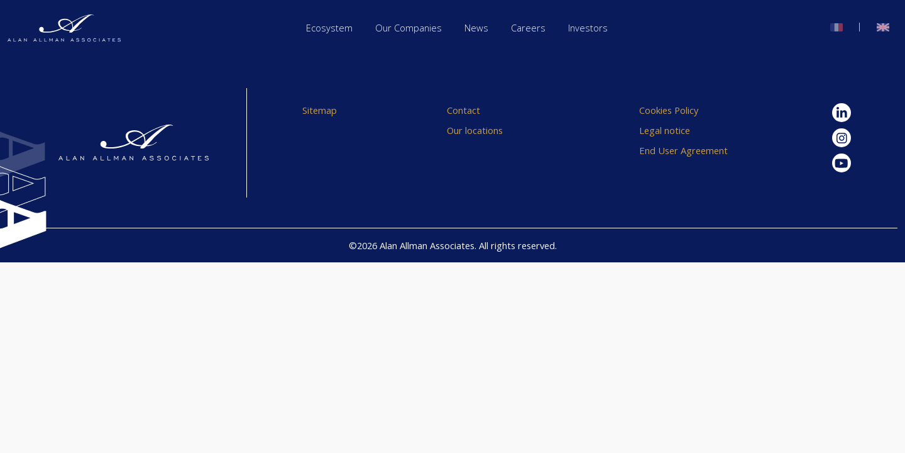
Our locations (475, 130)
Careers (528, 27)
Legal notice (664, 130)
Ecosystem (329, 27)
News (476, 27)
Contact (463, 110)
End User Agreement (683, 150)
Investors (588, 27)
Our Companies (408, 27)
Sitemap (319, 110)
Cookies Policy (668, 110)
